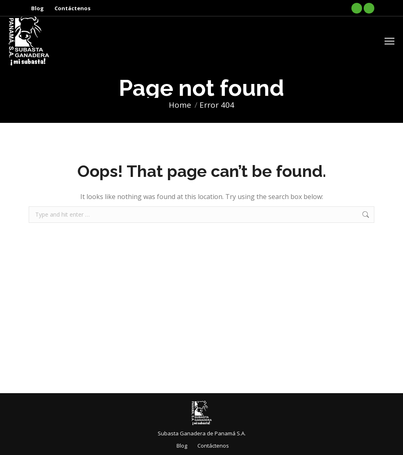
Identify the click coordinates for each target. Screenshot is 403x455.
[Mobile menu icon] (389, 41)
